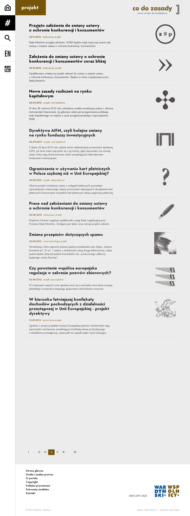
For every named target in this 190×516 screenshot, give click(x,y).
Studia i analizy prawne (39, 474)
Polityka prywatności (38, 486)
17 (58, 452)
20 (76, 452)
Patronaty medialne (37, 489)
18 (64, 452)
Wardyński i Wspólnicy (42, 510)
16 (52, 452)
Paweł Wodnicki (150, 510)
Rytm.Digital (174, 510)
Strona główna (34, 471)
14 (40, 452)
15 (46, 452)
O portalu (31, 478)
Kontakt (30, 493)
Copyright (32, 482)
